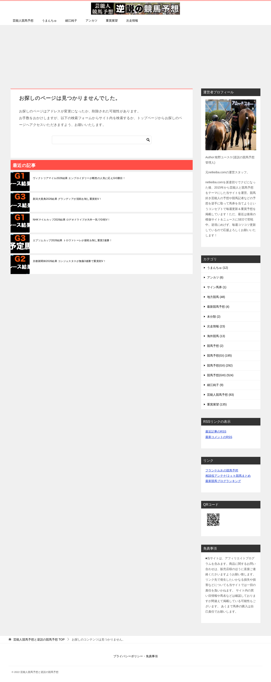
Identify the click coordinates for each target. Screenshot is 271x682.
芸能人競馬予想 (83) (220, 394)
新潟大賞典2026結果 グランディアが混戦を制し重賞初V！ (67, 198)
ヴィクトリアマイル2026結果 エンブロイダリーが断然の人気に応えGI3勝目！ (79, 178)
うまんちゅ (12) (217, 267)
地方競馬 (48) (216, 297)
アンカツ (91, 20)
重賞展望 (112, 20)
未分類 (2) (213, 316)
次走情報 (132, 20)
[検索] (101, 140)
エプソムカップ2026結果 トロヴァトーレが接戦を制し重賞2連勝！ (72, 240)
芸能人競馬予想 (23, 20)
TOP (39, 639)
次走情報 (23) (216, 326)
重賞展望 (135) (217, 404)
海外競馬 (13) (216, 336)
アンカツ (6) (215, 277)
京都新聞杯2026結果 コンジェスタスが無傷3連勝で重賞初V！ (69, 261)
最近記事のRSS (215, 431)
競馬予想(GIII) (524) (220, 375)
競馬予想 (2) (215, 345)
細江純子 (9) (215, 385)
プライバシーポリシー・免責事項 (135, 656)
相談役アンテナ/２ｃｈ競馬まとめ (228, 475)
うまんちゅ (49, 20)
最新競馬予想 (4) (218, 306)
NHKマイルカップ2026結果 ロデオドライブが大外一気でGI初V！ (71, 219)
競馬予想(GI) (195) (219, 355)
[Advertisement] (135, 54)
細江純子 (71, 20)
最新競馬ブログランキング (223, 481)
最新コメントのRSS (218, 437)
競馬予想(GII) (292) (220, 365)
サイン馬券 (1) (216, 287)
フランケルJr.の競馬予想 (221, 470)
